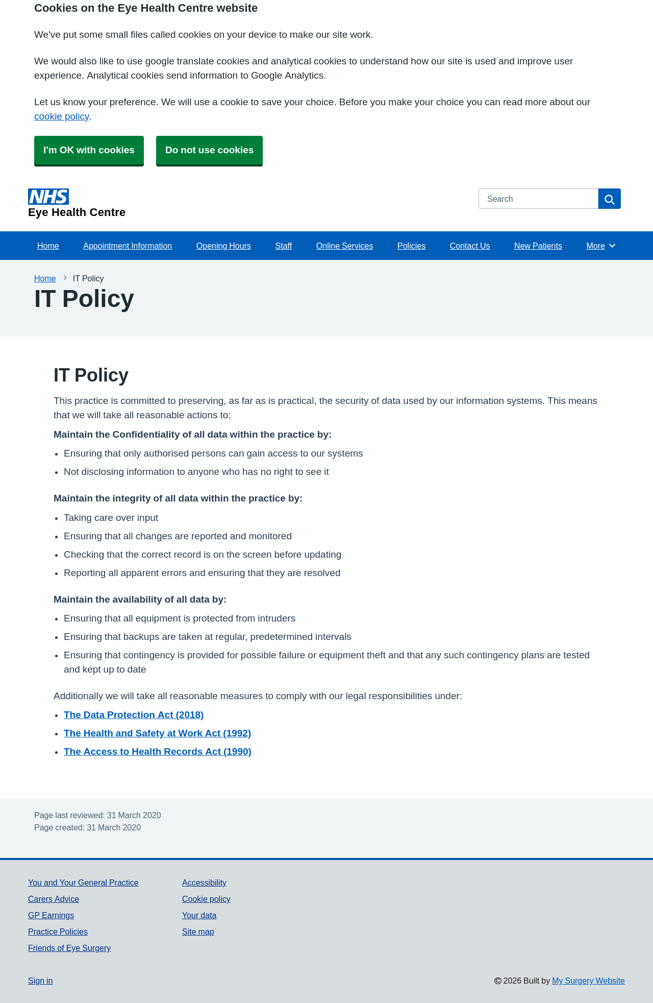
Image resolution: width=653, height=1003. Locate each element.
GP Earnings (51, 915)
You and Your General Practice (83, 882)
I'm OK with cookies (89, 150)
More (602, 246)
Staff (283, 246)
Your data (199, 915)
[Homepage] (247, 203)
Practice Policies (58, 931)
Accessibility (204, 882)
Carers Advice (53, 899)
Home (48, 246)
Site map (198, 931)
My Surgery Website (588, 980)
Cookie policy (206, 899)
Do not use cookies (209, 150)
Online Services (344, 246)
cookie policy (61, 116)
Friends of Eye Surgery (69, 948)
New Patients (538, 246)
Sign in (40, 980)
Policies (411, 246)
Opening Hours (223, 246)
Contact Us (470, 246)
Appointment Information (127, 246)
